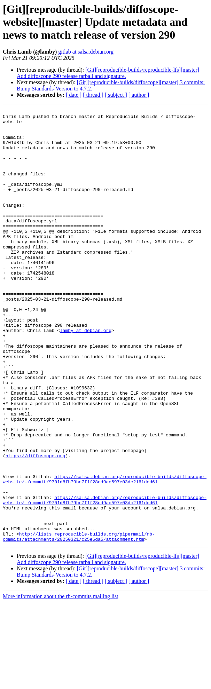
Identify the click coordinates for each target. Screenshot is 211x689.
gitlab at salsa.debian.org (86, 52)
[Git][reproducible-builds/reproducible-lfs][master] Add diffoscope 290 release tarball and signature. (108, 73)
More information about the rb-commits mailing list (60, 683)
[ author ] (138, 95)
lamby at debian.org (85, 375)
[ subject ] (116, 95)
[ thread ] (93, 95)
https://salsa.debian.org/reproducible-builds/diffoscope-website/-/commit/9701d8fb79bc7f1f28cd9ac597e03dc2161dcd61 (104, 553)
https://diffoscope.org (35, 525)
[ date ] (73, 95)
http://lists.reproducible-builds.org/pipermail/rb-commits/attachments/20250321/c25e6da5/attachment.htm (79, 622)
